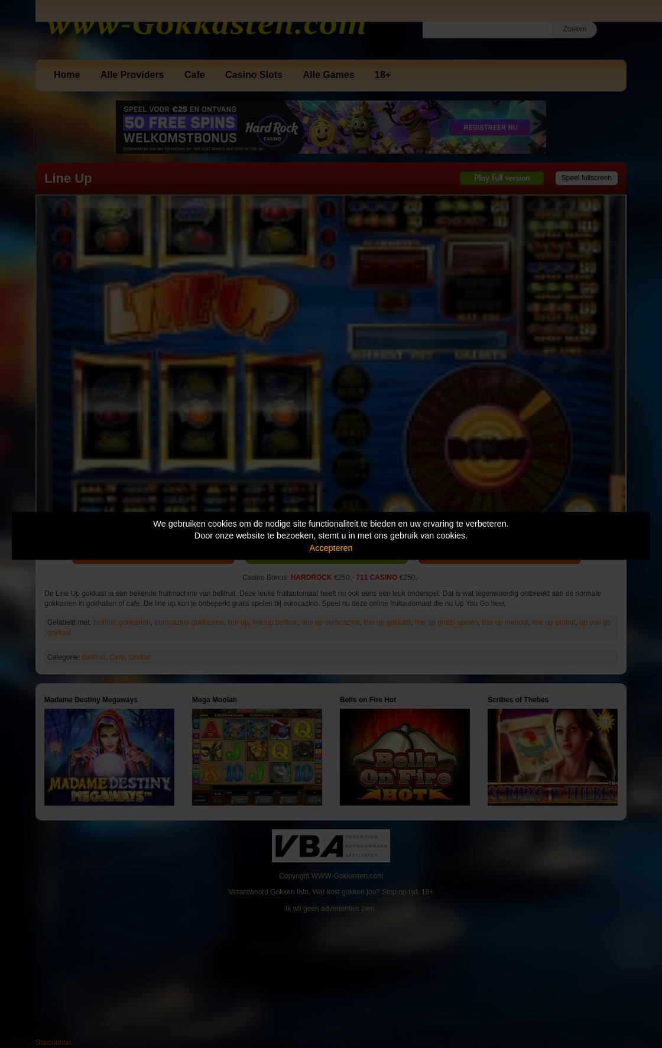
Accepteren (331, 548)
